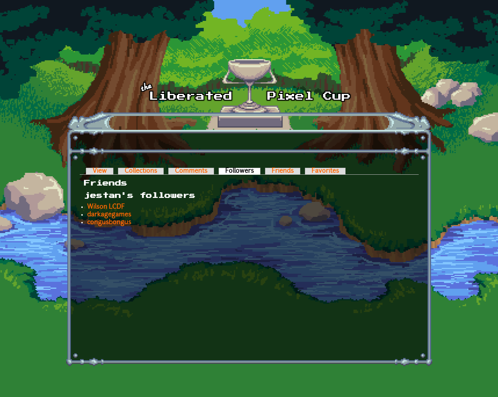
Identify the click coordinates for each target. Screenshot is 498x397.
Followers (242, 171)
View (99, 171)
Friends (283, 171)
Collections (141, 171)
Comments (191, 171)
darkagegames (109, 215)
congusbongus (109, 223)
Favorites (325, 171)
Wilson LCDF (106, 207)
